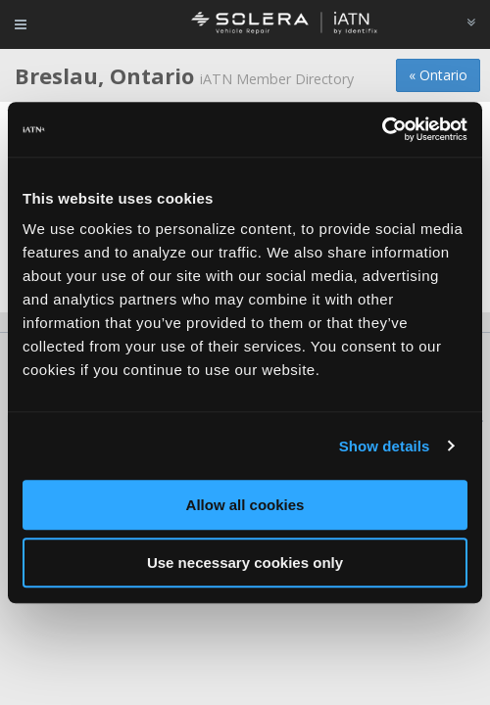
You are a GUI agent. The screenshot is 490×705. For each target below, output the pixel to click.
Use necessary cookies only (245, 562)
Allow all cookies (245, 504)
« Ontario (438, 75)
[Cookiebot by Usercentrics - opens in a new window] (381, 129)
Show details (384, 446)
